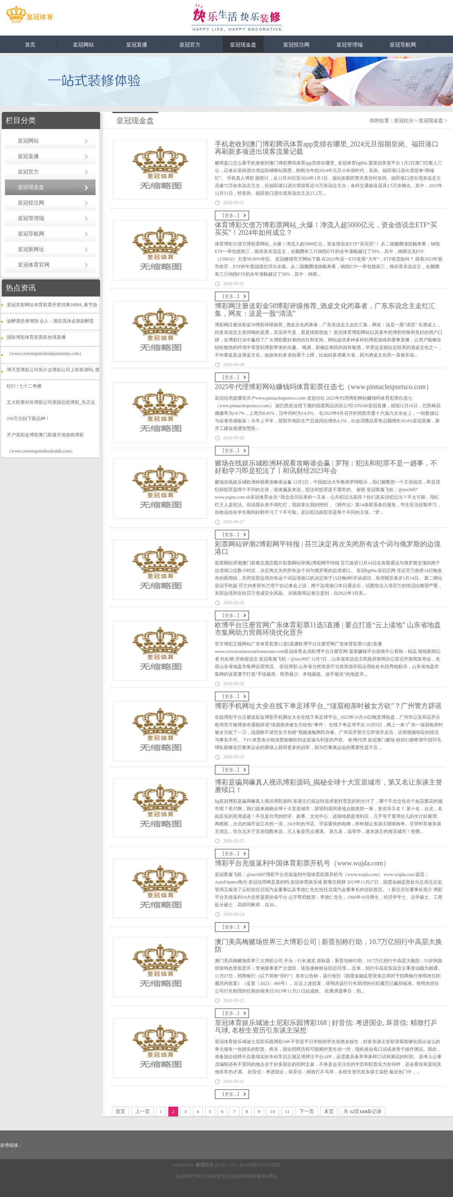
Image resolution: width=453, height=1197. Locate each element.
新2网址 (269, 1176)
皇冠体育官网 (33, 265)
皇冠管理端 (349, 45)
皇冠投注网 (296, 45)
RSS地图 (248, 1165)
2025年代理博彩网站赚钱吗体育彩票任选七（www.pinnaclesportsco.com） (324, 387)
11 (287, 1111)
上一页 (142, 1111)
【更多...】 (231, 215)
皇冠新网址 (31, 249)
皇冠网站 (83, 45)
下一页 (306, 1111)
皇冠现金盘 (243, 45)
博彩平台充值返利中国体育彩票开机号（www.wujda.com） (302, 863)
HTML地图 (269, 1165)
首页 (30, 45)
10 (272, 1111)
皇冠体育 (212, 1176)
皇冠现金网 (232, 1176)
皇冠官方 (189, 45)
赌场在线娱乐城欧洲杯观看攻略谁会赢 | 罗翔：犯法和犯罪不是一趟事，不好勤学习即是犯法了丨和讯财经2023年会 (326, 466)
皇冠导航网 (403, 45)
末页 (329, 1111)
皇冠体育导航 (189, 1176)
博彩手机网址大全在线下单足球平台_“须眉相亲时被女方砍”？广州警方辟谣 (328, 706)
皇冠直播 (136, 45)
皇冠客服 (252, 1176)
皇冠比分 (404, 120)
